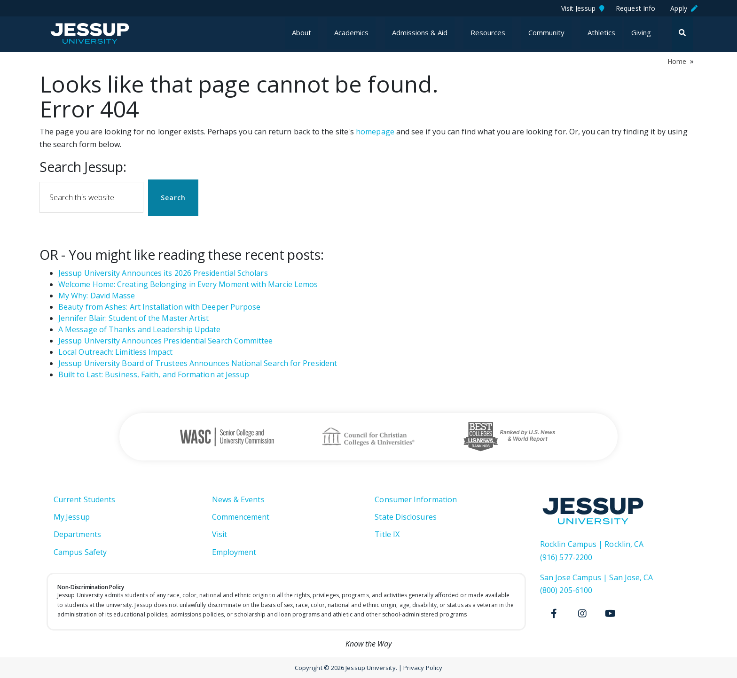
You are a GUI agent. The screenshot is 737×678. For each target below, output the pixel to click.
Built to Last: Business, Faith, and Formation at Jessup (153, 374)
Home (676, 61)
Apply (684, 8)
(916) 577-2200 (566, 557)
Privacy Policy (422, 667)
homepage (375, 131)
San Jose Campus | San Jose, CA (596, 577)
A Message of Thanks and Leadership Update (139, 329)
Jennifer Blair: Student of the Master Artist (133, 318)
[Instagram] (582, 613)
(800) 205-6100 (566, 590)
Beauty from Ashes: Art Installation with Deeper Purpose (159, 307)
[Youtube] (610, 613)
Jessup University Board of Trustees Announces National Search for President (197, 363)
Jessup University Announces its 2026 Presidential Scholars (163, 273)
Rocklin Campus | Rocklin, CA (591, 544)
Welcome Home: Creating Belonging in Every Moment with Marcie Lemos (188, 284)
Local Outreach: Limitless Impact (115, 352)
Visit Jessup (582, 8)
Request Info (637, 8)
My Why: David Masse (96, 295)
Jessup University (97, 33)
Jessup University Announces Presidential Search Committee (165, 340)
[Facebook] (554, 613)
